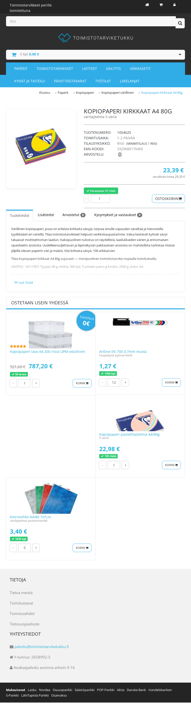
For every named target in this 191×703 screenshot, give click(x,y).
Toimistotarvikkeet (55, 69)
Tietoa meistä (21, 592)
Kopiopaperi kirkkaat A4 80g (162, 93)
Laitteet (89, 69)
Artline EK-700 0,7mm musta (123, 352)
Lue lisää (23, 282)
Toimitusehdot (22, 613)
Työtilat (103, 81)
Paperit (21, 69)
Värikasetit (140, 69)
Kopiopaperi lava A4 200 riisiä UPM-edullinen (47, 352)
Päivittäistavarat (70, 81)
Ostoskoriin (168, 199)
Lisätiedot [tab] (46, 215)
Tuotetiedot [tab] (19, 216)
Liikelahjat (130, 81)
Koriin (82, 383)
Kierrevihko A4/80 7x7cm (30, 517)
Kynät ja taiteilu (29, 81)
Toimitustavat (21, 603)
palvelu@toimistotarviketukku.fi (41, 647)
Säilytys (113, 69)
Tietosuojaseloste (24, 624)
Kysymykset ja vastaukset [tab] (118, 215)
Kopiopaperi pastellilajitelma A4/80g (129, 434)
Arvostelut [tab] (73, 215)
